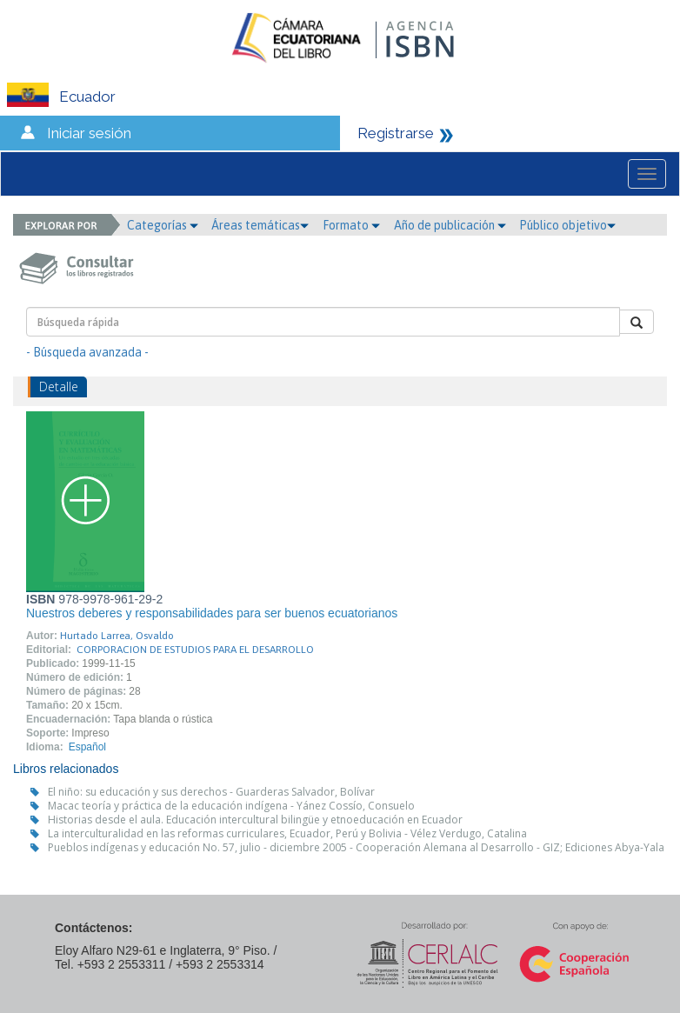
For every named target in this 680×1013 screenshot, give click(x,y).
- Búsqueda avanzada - (87, 352)
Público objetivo (567, 225)
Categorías (162, 225)
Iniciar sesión (89, 133)
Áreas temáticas (260, 225)
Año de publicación (450, 225)
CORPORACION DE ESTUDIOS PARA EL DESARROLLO (195, 649)
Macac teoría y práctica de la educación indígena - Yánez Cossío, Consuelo (231, 805)
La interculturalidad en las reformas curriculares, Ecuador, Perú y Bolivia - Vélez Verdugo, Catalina (287, 833)
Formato (351, 225)
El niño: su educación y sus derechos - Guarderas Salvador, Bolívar (211, 791)
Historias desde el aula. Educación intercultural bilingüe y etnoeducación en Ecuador (255, 819)
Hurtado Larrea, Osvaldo (117, 636)
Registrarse (395, 133)
